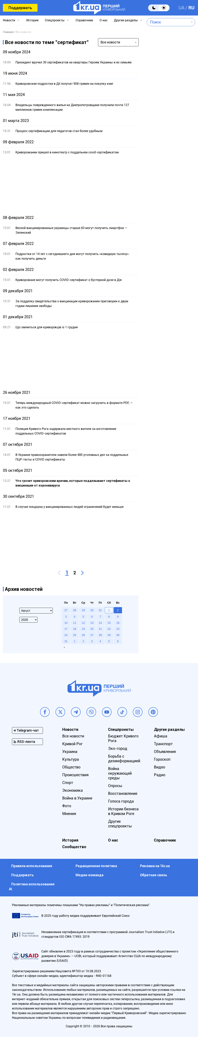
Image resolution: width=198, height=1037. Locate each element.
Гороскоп (162, 759)
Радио (159, 775)
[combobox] (168, 22)
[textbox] (168, 22)
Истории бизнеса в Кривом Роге (123, 811)
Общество (71, 767)
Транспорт (163, 743)
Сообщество (74, 846)
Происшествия (75, 775)
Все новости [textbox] (110, 42)
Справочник (84, 20)
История (32, 20)
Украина (69, 751)
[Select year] (28, 620)
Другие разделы (126, 20)
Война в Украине (77, 798)
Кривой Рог (72, 743)
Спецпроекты (55, 20)
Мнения (69, 813)
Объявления (165, 751)
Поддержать (20, 7)
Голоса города (121, 801)
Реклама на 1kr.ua (155, 866)
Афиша (160, 736)
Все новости (73, 736)
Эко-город (117, 748)
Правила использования (31, 866)
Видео (159, 767)
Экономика (72, 790)
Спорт (67, 782)
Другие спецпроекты (120, 823)
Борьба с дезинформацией (124, 758)
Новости (9, 20)
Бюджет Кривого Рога (123, 738)
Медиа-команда (89, 875)
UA (181, 7)
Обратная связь (153, 875)
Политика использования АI (32, 886)
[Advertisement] (71, 185)
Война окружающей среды (120, 773)
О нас (104, 20)
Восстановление (122, 793)
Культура (70, 759)
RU (191, 7)
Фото (66, 806)
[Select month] (36, 611)
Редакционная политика (96, 866)
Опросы (115, 785)
